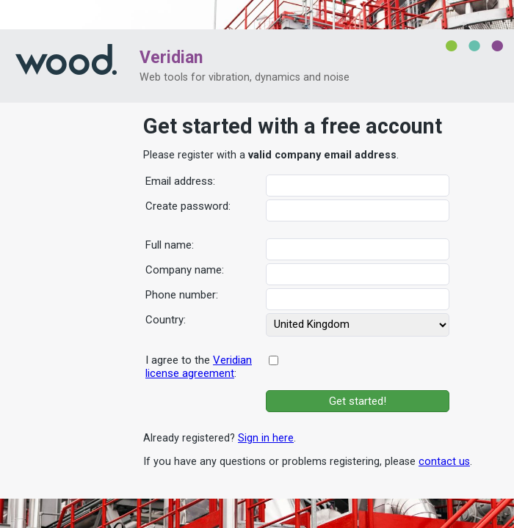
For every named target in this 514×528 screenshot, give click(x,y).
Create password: (188, 206)
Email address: (180, 181)
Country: (165, 319)
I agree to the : (198, 366)
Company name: (184, 269)
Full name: (169, 245)
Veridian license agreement (198, 366)
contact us (444, 461)
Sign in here (266, 438)
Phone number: (181, 294)
